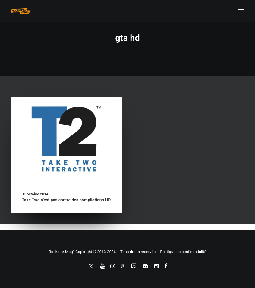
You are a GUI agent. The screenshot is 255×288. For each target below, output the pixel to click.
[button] (241, 11)
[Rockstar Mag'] (20, 11)
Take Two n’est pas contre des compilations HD (66, 199)
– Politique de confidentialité (181, 251)
